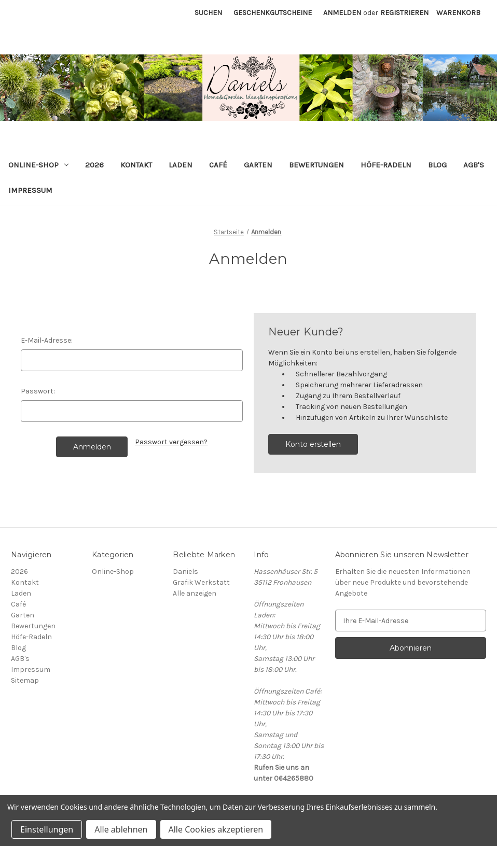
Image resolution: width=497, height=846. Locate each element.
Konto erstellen (313, 444)
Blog (437, 165)
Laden (180, 165)
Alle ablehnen (120, 829)
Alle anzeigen (194, 593)
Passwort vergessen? (171, 442)
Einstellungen (46, 829)
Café (218, 165)
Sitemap (25, 680)
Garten (258, 165)
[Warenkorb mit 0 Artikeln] (458, 12)
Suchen (208, 12)
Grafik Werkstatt (201, 582)
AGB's (473, 165)
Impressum (30, 190)
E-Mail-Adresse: (47, 340)
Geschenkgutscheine (272, 12)
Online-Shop (38, 165)
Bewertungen (316, 165)
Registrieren (404, 12)
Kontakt (136, 165)
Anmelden (342, 12)
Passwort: (38, 391)
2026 (94, 165)
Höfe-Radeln (386, 165)
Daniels (185, 571)
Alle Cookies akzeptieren (216, 829)
